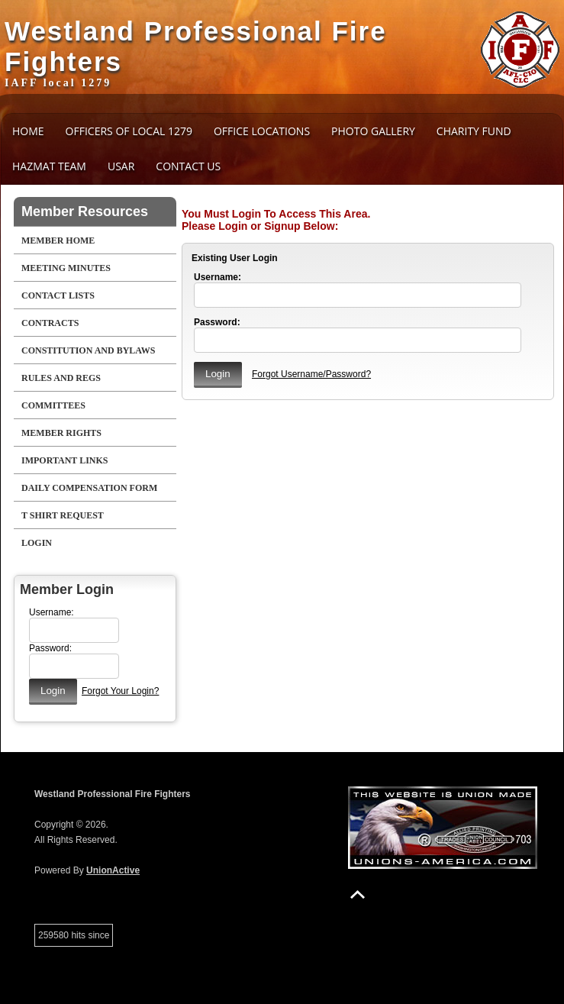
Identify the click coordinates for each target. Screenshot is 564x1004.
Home (28, 131)
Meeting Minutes (66, 268)
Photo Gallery (373, 131)
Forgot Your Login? (120, 691)
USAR (121, 166)
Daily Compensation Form (89, 488)
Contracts (50, 323)
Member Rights (61, 433)
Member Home (58, 240)
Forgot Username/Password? (311, 374)
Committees (53, 405)
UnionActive (113, 870)
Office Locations (262, 131)
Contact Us (188, 166)
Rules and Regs (61, 378)
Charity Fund (474, 131)
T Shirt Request (62, 515)
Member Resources (84, 211)
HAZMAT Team (49, 166)
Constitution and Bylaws (88, 350)
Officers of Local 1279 (129, 131)
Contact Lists (58, 295)
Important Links (64, 460)
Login (36, 543)
